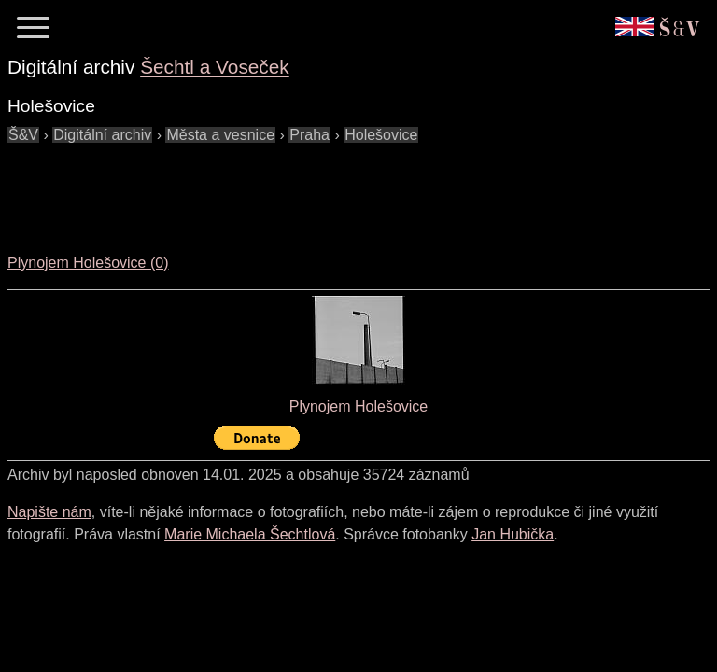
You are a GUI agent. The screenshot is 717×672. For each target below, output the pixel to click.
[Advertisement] (347, 189)
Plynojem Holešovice (359, 406)
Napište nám (49, 512)
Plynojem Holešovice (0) (88, 263)
